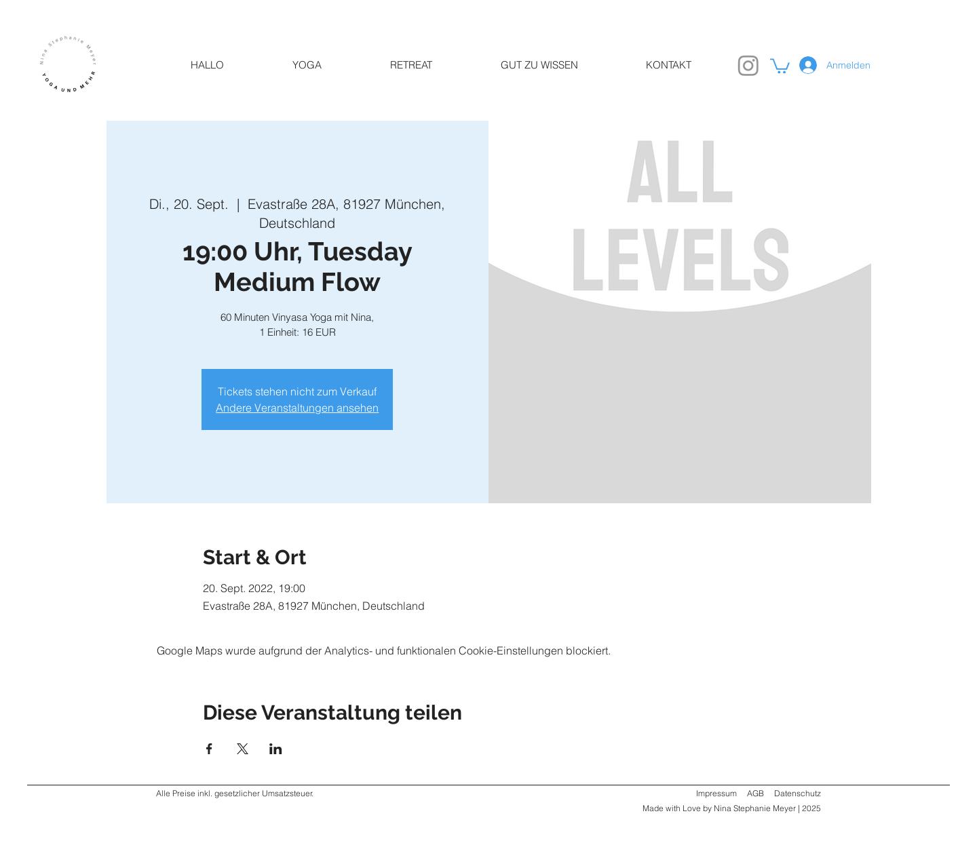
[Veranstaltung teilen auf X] (242, 748)
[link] (780, 65)
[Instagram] (748, 65)
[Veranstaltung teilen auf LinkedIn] (275, 748)
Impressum (716, 793)
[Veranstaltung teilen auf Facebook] (209, 748)
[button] (307, 65)
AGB (755, 793)
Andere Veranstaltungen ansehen (297, 407)
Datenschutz (797, 793)
